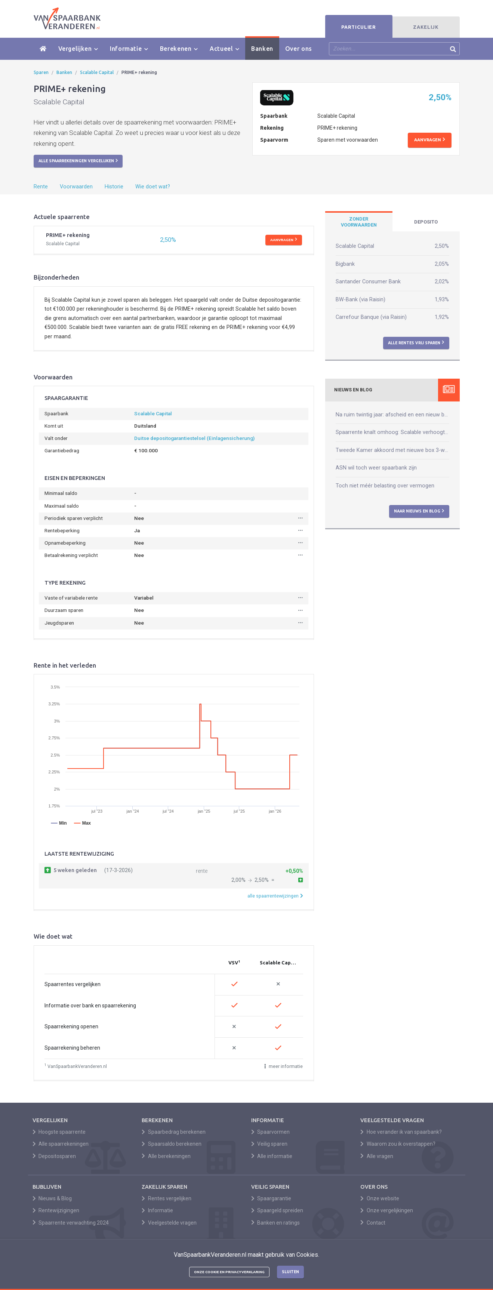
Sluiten (290, 1271)
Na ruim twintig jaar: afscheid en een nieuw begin (392, 415)
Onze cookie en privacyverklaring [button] (229, 1272)
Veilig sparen (269, 1144)
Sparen (41, 72)
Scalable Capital (97, 72)
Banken (262, 48)
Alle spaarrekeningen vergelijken (78, 160)
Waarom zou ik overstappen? (397, 1144)
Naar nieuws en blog (419, 511)
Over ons (298, 48)
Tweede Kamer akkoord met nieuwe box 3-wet (392, 450)
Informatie (129, 48)
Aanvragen (429, 139)
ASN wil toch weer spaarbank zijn (376, 468)
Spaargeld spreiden (277, 1210)
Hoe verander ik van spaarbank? (401, 1132)
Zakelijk (425, 27)
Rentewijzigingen (56, 1210)
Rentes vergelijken (166, 1198)
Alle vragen (376, 1156)
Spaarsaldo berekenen (171, 1144)
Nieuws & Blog (52, 1198)
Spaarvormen (270, 1132)
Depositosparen (54, 1156)
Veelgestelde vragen (169, 1223)
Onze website (379, 1198)
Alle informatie (272, 1156)
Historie (114, 187)
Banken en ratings (275, 1223)
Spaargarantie (271, 1198)
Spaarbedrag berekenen (174, 1132)
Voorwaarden (76, 187)
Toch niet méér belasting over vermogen (385, 486)
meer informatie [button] (283, 1066)
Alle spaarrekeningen (61, 1144)
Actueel (224, 48)
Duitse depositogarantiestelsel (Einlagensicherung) (194, 438)
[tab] (358, 222)
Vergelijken (78, 48)
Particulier (358, 27)
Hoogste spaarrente (59, 1132)
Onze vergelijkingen (386, 1210)
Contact (372, 1223)
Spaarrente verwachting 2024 (71, 1223)
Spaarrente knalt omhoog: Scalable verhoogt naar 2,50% (392, 432)
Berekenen (179, 48)
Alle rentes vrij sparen (416, 342)
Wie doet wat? (152, 187)
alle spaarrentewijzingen (275, 896)
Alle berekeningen (166, 1156)
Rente (41, 187)
